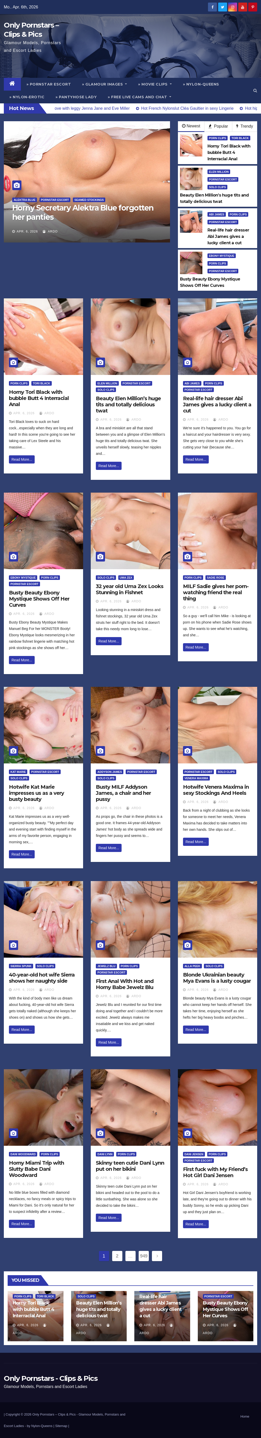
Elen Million (219, 171)
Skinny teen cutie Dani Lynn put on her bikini (130, 1166)
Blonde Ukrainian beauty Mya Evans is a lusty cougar (217, 978)
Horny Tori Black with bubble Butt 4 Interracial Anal (39, 398)
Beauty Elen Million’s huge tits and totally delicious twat (128, 404)
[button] (255, 90)
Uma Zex (126, 577)
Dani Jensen (194, 1154)
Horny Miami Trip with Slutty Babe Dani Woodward (36, 1169)
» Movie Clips (155, 84)
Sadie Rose (215, 577)
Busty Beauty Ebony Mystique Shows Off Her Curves (39, 599)
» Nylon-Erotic (26, 97)
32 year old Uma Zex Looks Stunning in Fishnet (129, 589)
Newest (191, 126)
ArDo (50, 231)
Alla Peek (192, 966)
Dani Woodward (23, 1154)
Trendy (244, 126)
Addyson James (109, 771)
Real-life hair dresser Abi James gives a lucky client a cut (217, 404)
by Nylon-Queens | (41, 1426)
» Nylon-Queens (201, 84)
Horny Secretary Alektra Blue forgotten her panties (83, 212)
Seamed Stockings (89, 199)
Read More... (21, 459)
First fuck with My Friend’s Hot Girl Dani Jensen (215, 1172)
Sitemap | (62, 1426)
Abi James (216, 214)
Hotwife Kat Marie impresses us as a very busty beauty (36, 793)
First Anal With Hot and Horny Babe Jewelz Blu (124, 984)
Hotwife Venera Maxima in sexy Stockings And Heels (216, 790)
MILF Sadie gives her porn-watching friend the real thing (216, 592)
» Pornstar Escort (49, 84)
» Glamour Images (104, 84)
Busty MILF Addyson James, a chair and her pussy (123, 793)
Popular (218, 126)
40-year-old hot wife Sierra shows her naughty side (42, 978)
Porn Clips (217, 138)
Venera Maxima (196, 778)
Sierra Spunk (21, 966)
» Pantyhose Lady (76, 97)
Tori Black (240, 138)
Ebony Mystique (221, 255)
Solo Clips (217, 187)
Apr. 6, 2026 (27, 231)
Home (244, 1416)
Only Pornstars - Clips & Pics (50, 1378)
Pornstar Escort (55, 199)
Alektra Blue (24, 199)
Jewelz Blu (106, 966)
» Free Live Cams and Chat (139, 97)
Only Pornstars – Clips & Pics (54, 1414)
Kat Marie (18, 771)
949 (144, 1256)
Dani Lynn (104, 1154)
